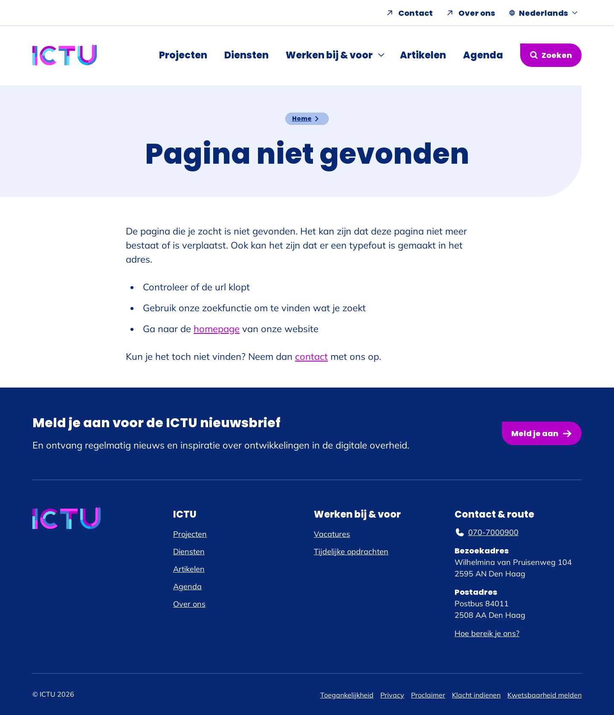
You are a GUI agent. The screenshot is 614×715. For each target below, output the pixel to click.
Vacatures (332, 534)
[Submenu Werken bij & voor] (382, 55)
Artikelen (423, 55)
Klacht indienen (476, 695)
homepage (217, 329)
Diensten (246, 55)
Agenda (483, 55)
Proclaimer (428, 695)
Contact (415, 13)
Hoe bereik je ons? (487, 633)
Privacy (392, 695)
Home (302, 118)
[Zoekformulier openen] (551, 55)
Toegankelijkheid (347, 695)
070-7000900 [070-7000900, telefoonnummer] (486, 532)
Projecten (183, 55)
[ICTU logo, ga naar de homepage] (64, 55)
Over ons (476, 13)
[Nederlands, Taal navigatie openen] (543, 13)
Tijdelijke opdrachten (351, 551)
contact (311, 356)
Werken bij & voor (329, 55)
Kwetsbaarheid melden (544, 695)
